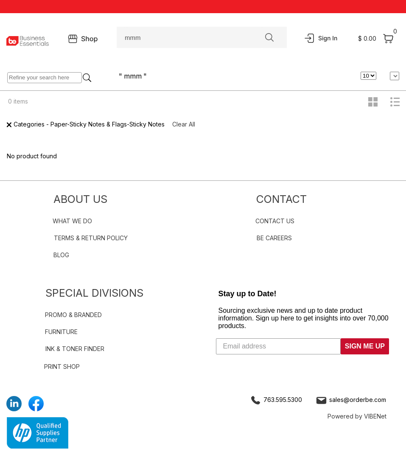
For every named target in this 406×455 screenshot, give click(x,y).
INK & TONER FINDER (74, 348)
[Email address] (278, 346)
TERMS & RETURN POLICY (91, 238)
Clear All (183, 124)
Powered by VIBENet (357, 416)
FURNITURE (61, 331)
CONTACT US (274, 221)
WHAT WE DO (72, 221)
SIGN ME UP (365, 346)
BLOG (61, 254)
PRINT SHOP (62, 366)
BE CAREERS (274, 238)
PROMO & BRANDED (73, 314)
